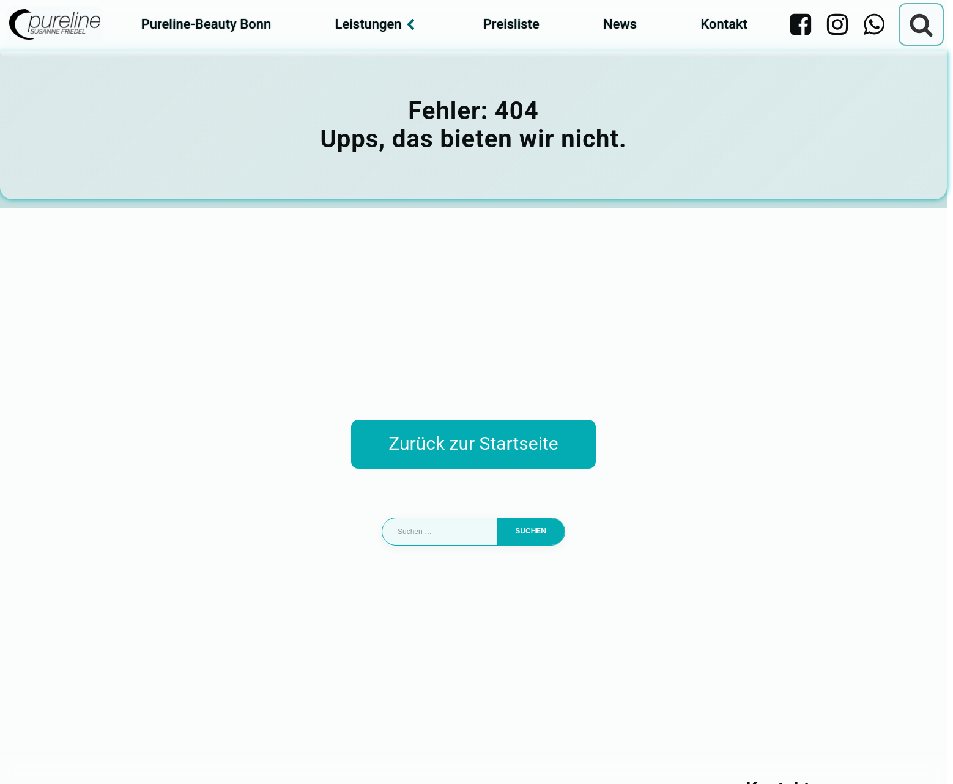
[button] (27, 757)
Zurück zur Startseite (473, 443)
